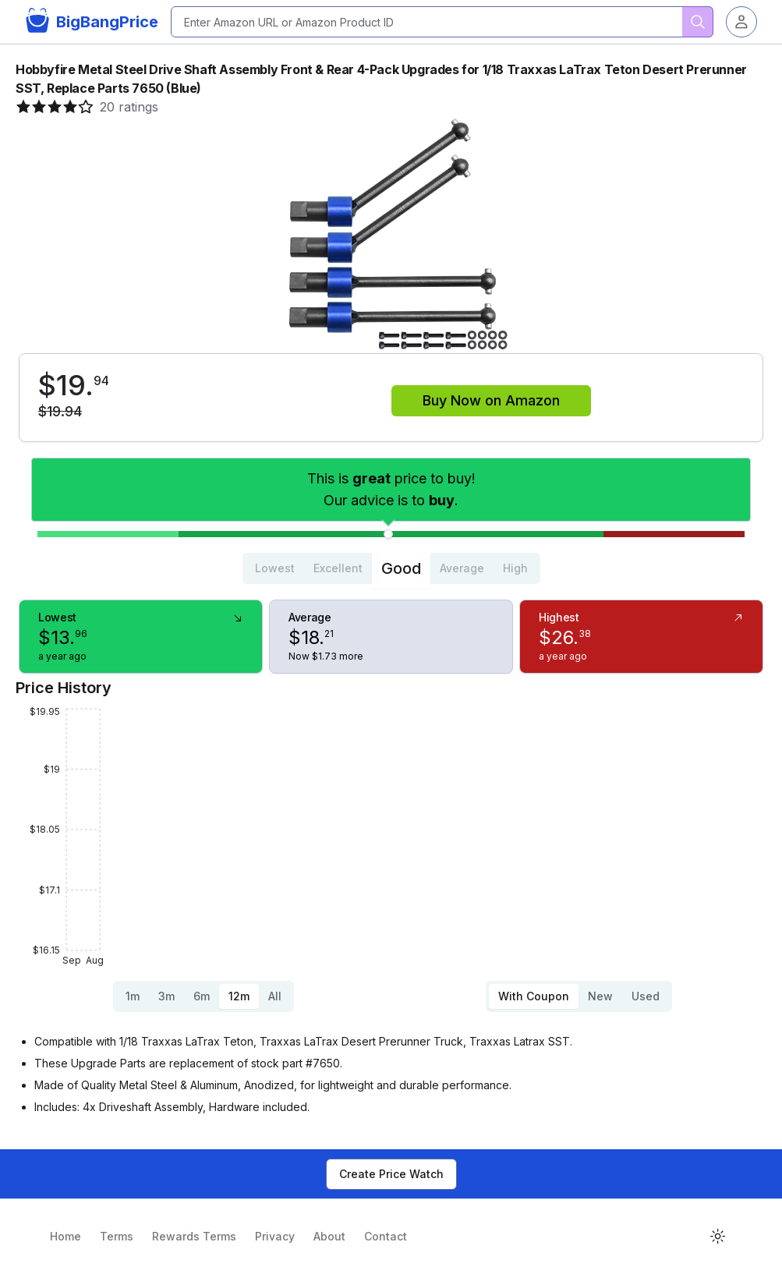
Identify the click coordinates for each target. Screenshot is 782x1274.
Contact (385, 1236)
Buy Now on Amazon (491, 400)
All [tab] (274, 996)
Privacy (275, 1236)
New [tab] (600, 996)
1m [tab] (133, 996)
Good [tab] (401, 568)
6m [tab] (201, 996)
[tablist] (391, 568)
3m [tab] (166, 996)
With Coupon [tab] (533, 996)
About (329, 1236)
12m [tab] (238, 996)
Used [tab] (646, 996)
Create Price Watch (391, 1173)
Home (65, 1236)
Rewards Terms (194, 1236)
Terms (116, 1236)
